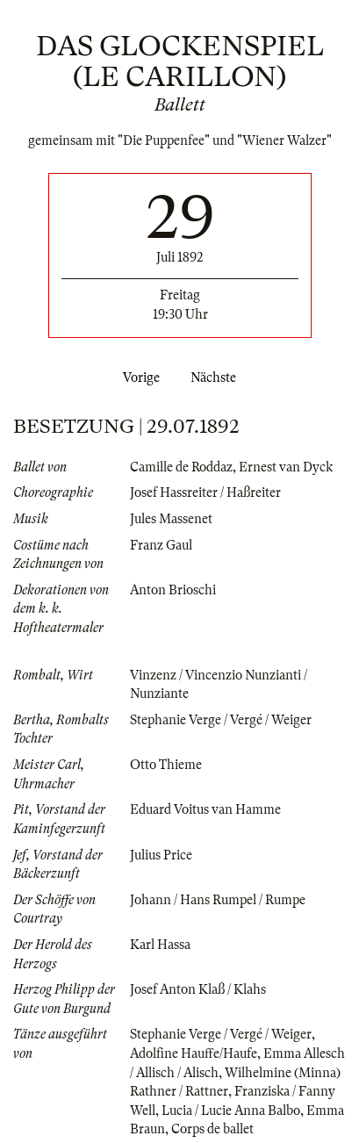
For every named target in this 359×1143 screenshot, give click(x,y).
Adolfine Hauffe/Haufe (193, 1053)
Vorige (138, 377)
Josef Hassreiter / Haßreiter (205, 492)
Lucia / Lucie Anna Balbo (231, 1110)
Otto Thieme (166, 765)
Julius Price (161, 855)
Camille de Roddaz (181, 467)
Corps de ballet (212, 1129)
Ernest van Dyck (286, 467)
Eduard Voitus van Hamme (205, 809)
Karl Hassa (160, 945)
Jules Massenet (171, 519)
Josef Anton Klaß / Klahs (198, 989)
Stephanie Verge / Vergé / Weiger (221, 720)
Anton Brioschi (173, 590)
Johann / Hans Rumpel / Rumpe (217, 900)
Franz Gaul (161, 545)
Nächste (216, 377)
